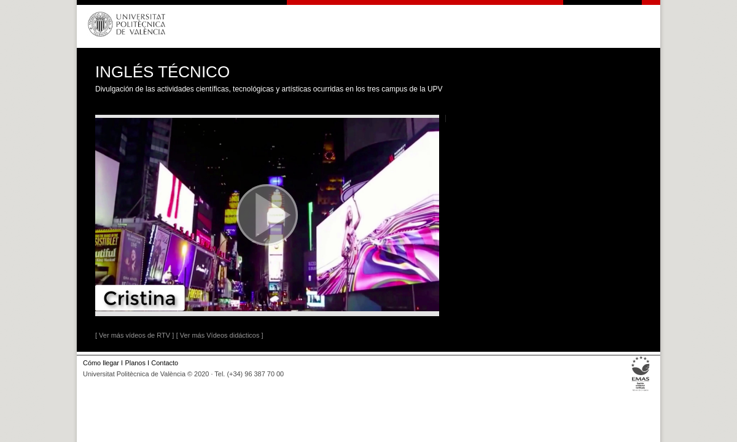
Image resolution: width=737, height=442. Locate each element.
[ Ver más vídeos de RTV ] (134, 335)
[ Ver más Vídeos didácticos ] (219, 335)
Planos (135, 362)
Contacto (164, 362)
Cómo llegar (101, 362)
